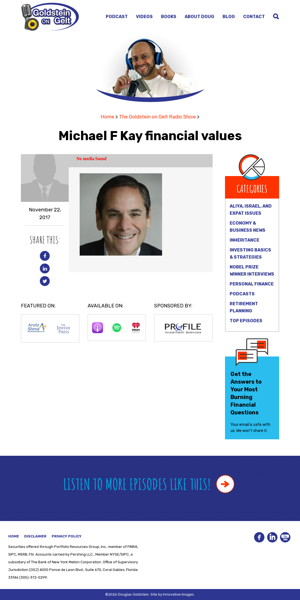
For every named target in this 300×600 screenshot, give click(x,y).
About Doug (199, 16)
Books (168, 16)
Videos (144, 16)
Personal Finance (252, 284)
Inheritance (244, 240)
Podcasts (242, 293)
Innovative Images (178, 594)
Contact (254, 16)
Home (107, 117)
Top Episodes (246, 320)
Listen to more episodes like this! (148, 484)
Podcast (117, 16)
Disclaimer (35, 536)
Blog (229, 16)
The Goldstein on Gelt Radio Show (157, 117)
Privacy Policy (67, 536)
